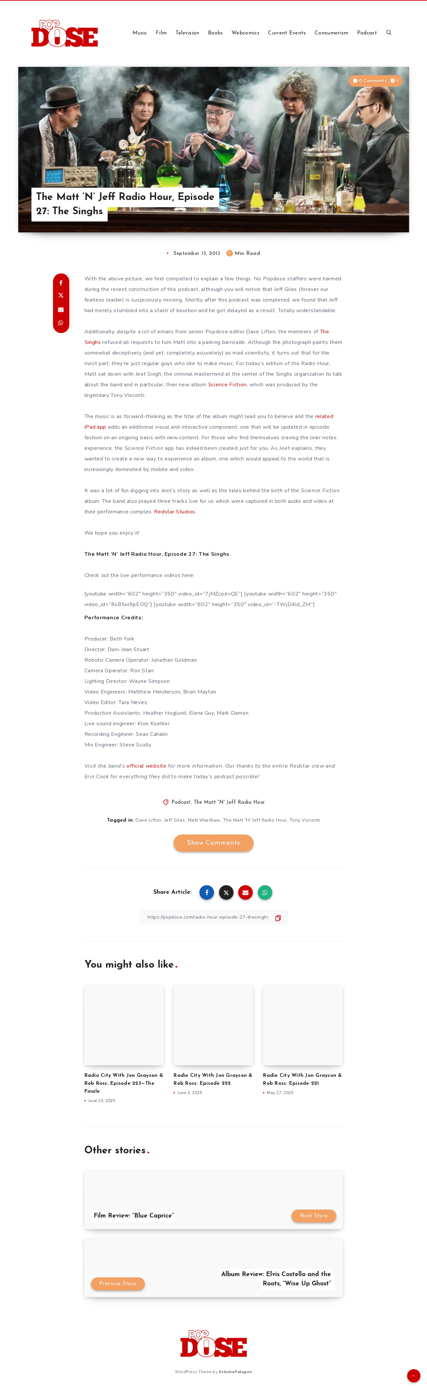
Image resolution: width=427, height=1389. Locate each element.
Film (161, 33)
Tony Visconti (305, 820)
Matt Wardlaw (204, 820)
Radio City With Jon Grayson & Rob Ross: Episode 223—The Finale (123, 1083)
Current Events (287, 33)
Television (187, 33)
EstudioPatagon (235, 1371)
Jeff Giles (174, 820)
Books (215, 33)
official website (146, 766)
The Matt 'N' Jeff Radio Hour (229, 802)
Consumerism (331, 33)
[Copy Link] (213, 917)
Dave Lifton (148, 820)
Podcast (367, 33)
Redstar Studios (174, 511)
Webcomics (245, 33)
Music (140, 33)
